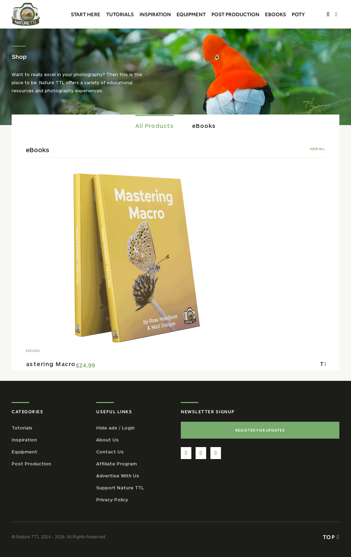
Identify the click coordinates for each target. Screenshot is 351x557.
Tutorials (22, 428)
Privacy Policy (112, 499)
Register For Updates (260, 430)
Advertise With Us (117, 475)
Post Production (31, 463)
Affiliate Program (116, 463)
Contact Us (110, 451)
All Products (154, 125)
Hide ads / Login (115, 428)
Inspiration (24, 439)
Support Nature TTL (120, 487)
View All (317, 149)
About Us (107, 439)
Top (331, 537)
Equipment (24, 451)
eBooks (204, 125)
